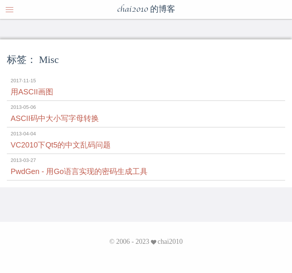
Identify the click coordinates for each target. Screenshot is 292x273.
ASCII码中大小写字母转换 (55, 118)
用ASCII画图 (32, 92)
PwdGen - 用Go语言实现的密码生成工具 (79, 171)
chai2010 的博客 (146, 9)
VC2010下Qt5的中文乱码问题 (61, 145)
